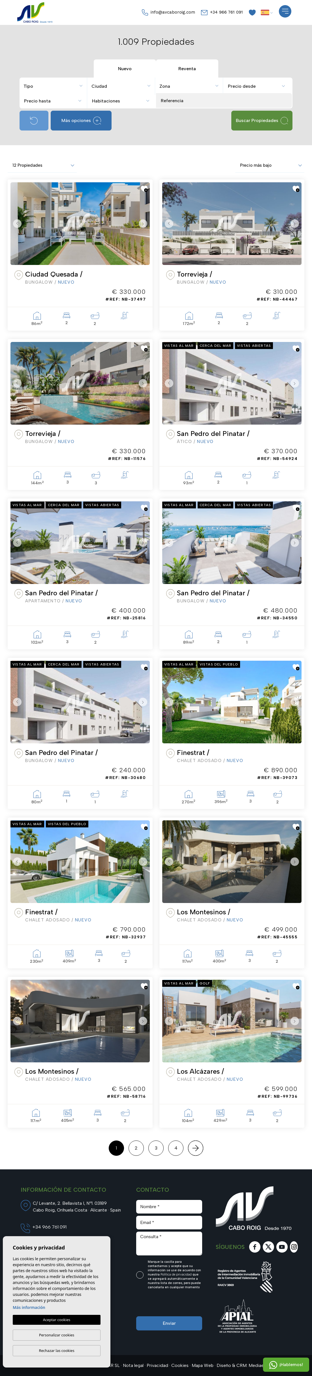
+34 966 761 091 (222, 12)
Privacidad (157, 1365)
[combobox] (54, 85)
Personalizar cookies (56, 1335)
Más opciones (81, 121)
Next (144, 223)
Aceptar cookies (56, 1319)
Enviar (169, 1323)
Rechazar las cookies (56, 1350)
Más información (29, 1307)
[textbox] (55, 86)
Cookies (180, 1365)
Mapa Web (202, 1365)
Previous (16, 223)
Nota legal (133, 1365)
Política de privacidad (177, 1274)
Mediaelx (258, 1365)
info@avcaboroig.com (168, 12)
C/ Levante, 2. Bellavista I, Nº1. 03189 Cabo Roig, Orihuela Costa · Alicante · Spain (77, 1206)
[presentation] (166, 1304)
